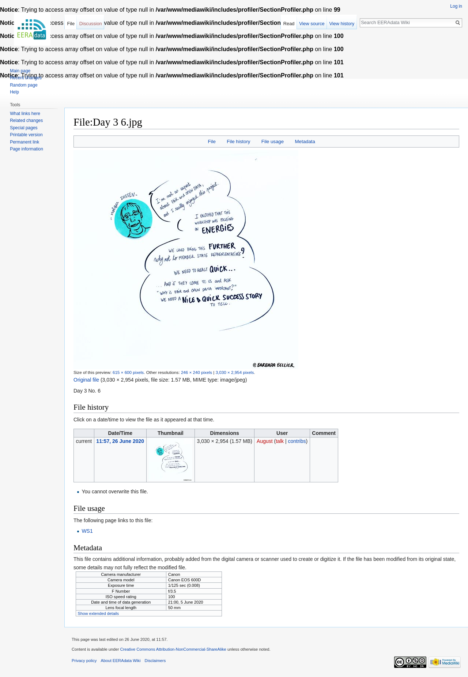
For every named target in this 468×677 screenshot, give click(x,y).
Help (14, 92)
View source (311, 23)
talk (280, 441)
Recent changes (26, 77)
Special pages (23, 127)
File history (238, 141)
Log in (456, 6)
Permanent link (24, 142)
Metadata (305, 141)
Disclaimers (155, 660)
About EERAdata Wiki (121, 660)
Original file (86, 380)
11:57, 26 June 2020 (120, 441)
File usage (272, 141)
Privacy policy (84, 660)
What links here (25, 113)
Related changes (26, 120)
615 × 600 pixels (128, 372)
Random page (23, 85)
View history (341, 23)
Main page (20, 70)
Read (289, 23)
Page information (26, 149)
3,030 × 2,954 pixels (235, 372)
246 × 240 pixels (196, 372)
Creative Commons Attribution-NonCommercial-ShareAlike (173, 649)
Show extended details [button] (98, 613)
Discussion (90, 23)
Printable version (26, 134)
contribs (297, 441)
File (211, 141)
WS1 (87, 531)
